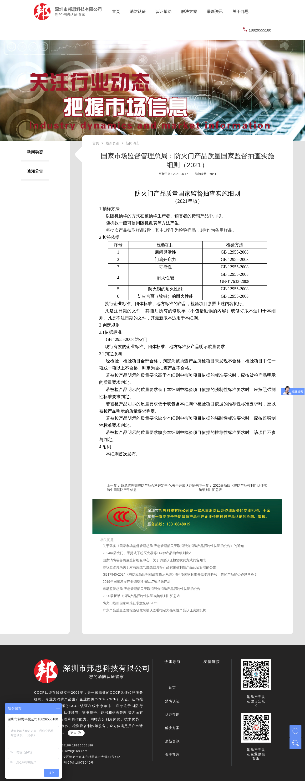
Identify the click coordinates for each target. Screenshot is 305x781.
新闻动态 (35, 152)
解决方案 (191, 11)
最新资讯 (217, 11)
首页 (116, 11)
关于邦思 (241, 11)
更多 (75, 732)
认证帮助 (165, 11)
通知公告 (35, 171)
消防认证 (140, 11)
